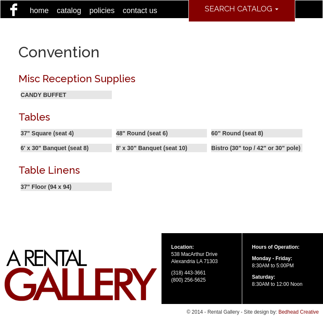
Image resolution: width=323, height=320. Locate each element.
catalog (69, 10)
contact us (140, 10)
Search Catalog (241, 8)
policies (101, 10)
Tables (34, 117)
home (39, 10)
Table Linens (49, 170)
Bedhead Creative (298, 312)
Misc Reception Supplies (77, 79)
